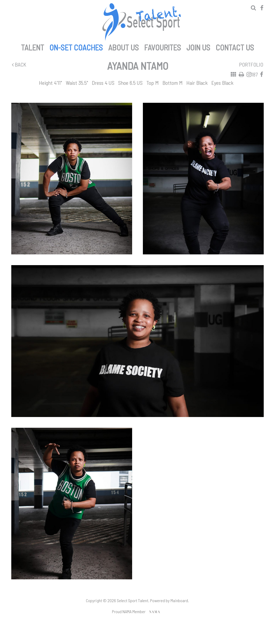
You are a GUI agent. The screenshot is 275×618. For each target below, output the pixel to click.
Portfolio (251, 64)
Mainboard (179, 600)
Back (19, 64)
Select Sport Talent (141, 22)
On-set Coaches (76, 46)
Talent (32, 46)
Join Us (198, 46)
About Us (123, 46)
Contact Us (235, 46)
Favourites (162, 46)
